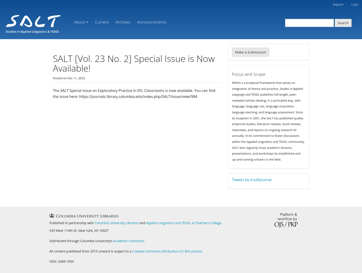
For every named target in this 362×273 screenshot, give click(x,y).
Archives (123, 22)
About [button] (81, 22)
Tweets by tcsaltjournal (252, 179)
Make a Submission (250, 52)
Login (355, 4)
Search (343, 23)
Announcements (151, 22)
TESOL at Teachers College (201, 223)
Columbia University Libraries (117, 223)
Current (102, 22)
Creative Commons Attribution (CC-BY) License (167, 251)
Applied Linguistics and (163, 223)
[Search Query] (309, 23)
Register (338, 4)
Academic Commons (128, 241)
